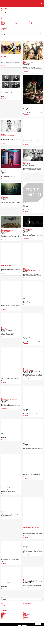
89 (22, 592)
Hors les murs (3, 614)
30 (15, 592)
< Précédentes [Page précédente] (5, 592)
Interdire (19, 625)
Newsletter (24, 613)
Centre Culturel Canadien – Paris (5, 3)
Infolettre (2, 617)
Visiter (2, 619)
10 (11, 592)
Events (5, 8)
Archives (2, 618)
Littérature (3, 17)
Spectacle (2, 18)
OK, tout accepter (37, 623)
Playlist (16, 17)
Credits (24, 618)
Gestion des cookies (25, 617)
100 (33, 592)
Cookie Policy (25, 616)
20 (13, 592)
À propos (2, 612)
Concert (16, 21)
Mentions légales (25, 615)
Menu (42, 3)
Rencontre (30, 17)
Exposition (3, 16)
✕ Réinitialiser (37, 36)
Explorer (2, 615)
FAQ (23, 612)
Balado (2, 21)
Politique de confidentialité (26, 614)
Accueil (2, 8)
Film (15, 16)
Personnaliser (24, 625)
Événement (30, 21)
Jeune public (30, 16)
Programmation (3, 613)
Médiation (2, 616)
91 (26, 592)
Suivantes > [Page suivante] (39, 592)
